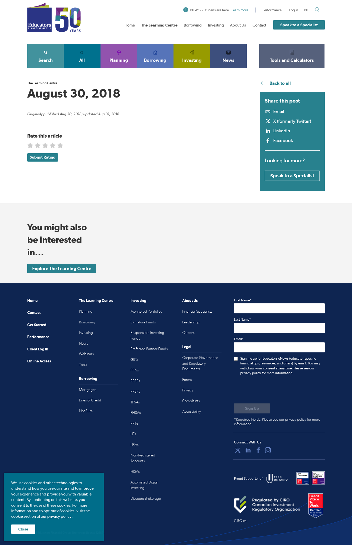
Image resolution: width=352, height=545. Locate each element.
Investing (216, 25)
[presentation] (272, 390)
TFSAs (135, 402)
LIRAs (134, 444)
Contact (259, 25)
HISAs (135, 471)
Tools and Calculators (292, 56)
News (228, 56)
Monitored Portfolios (146, 311)
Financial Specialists (197, 311)
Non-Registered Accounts (142, 458)
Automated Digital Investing (144, 485)
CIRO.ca (240, 520)
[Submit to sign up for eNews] (252, 408)
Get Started (36, 325)
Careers (188, 332)
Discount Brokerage (145, 498)
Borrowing (193, 25)
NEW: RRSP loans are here (215, 10)
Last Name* (242, 319)
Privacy (187, 390)
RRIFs (134, 423)
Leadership (191, 322)
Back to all (275, 83)
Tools (83, 364)
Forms (187, 379)
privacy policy (59, 516)
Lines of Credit (90, 400)
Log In (293, 10)
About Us (238, 25)
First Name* (243, 300)
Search (45, 56)
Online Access (39, 361)
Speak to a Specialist (299, 25)
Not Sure (86, 411)
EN (304, 10)
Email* (239, 339)
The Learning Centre (159, 25)
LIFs (133, 434)
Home (129, 25)
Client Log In (37, 349)
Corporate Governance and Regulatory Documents (200, 363)
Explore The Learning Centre (61, 268)
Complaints (191, 401)
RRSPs (135, 391)
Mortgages (87, 389)
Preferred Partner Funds (149, 349)
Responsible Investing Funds (147, 335)
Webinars (86, 354)
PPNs (134, 370)
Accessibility (191, 411)
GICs (134, 359)
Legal (186, 347)
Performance (272, 10)
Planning (118, 56)
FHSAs (135, 412)
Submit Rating (43, 157)
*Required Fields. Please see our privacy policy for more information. (277, 421)
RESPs (135, 381)
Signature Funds (143, 322)
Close (23, 529)
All (82, 56)
